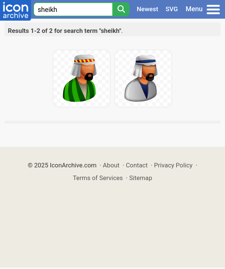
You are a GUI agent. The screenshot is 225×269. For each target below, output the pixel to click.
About (111, 165)
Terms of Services (98, 178)
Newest (147, 9)
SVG (172, 9)
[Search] (120, 9)
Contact (137, 165)
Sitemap (140, 178)
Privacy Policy (173, 165)
